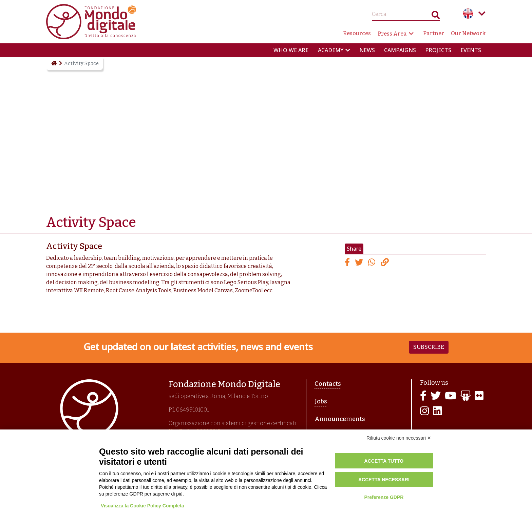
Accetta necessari (384, 479)
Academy (330, 50)
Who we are (290, 50)
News (367, 50)
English (468, 13)
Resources (357, 33)
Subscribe (428, 347)
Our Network (468, 33)
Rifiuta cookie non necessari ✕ (398, 438)
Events (470, 50)
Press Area (392, 33)
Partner (433, 33)
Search (436, 16)
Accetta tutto (384, 461)
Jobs (321, 401)
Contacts (328, 383)
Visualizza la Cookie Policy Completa (142, 505)
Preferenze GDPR (383, 497)
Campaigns (400, 50)
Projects (438, 50)
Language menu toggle (482, 13)
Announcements (340, 419)
